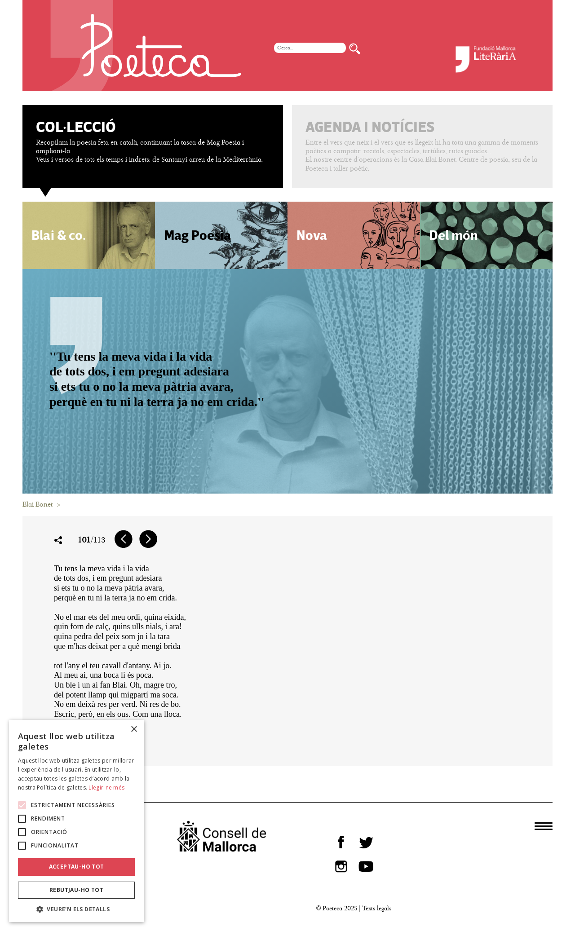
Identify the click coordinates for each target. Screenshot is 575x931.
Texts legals (377, 908)
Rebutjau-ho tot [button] (76, 890)
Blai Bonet (37, 504)
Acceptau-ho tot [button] (76, 866)
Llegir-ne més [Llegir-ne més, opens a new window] (106, 787)
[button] (76, 909)
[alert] (76, 821)
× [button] (133, 729)
